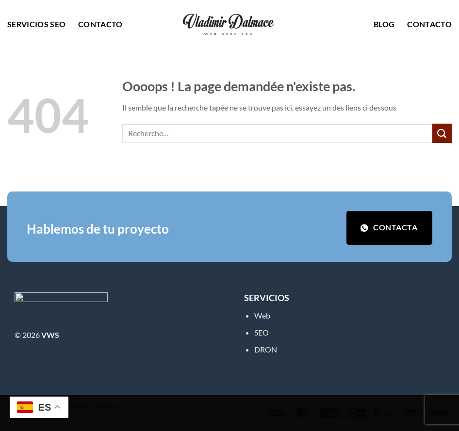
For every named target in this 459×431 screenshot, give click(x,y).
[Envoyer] (442, 133)
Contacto (100, 24)
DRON (265, 349)
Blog (384, 24)
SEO (261, 332)
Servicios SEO (36, 24)
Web (262, 315)
